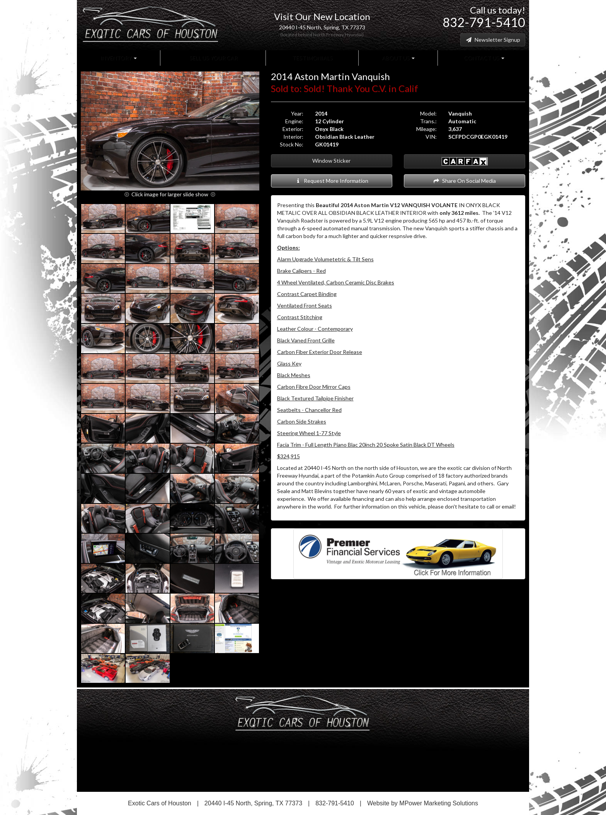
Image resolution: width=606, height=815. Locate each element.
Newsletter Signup (492, 39)
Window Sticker (331, 160)
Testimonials (312, 57)
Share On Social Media (464, 180)
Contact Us (483, 57)
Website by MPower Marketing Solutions (422, 803)
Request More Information (331, 180)
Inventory (118, 57)
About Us (398, 57)
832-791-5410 (484, 22)
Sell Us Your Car (213, 57)
